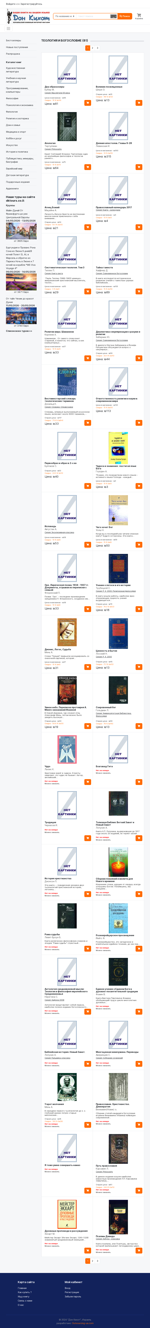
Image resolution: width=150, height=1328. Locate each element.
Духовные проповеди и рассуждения (66, 1231)
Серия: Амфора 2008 (54, 1000)
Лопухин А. (102, 827)
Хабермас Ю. (103, 337)
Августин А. (51, 529)
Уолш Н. (100, 530)
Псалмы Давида (105, 1236)
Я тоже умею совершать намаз (62, 1165)
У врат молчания (54, 1104)
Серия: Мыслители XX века (57, 93)
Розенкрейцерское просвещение (115, 935)
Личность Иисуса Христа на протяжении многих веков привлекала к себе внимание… (65, 216)
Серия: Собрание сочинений (109, 1058)
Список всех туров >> (19, 330)
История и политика (17, 151)
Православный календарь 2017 (114, 207)
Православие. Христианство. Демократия (113, 1105)
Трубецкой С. (103, 588)
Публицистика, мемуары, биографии (20, 160)
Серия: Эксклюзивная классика (59, 532)
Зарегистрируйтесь (31, 3)
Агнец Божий (52, 207)
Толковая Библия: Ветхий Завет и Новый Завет (115, 823)
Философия (12, 98)
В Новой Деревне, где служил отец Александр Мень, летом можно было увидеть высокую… (63, 715)
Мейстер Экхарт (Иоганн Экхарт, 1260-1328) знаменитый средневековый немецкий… (66, 1238)
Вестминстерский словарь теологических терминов (60, 399)
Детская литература (17, 175)
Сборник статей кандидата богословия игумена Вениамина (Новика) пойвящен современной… (116, 1115)
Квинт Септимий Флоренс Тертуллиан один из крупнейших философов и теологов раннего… (66, 156)
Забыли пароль (73, 1296)
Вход (67, 1288)
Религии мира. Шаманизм (59, 331)
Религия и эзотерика (17, 118)
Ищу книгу (23, 1296)
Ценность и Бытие (106, 650)
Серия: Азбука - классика (108, 1239)
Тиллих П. (50, 270)
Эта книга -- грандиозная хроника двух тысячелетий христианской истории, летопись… (64, 887)
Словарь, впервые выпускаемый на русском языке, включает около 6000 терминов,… (67, 413)
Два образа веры (54, 86)
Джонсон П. (51, 881)
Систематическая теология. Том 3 (64, 267)
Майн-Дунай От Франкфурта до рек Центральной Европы (21, 226)
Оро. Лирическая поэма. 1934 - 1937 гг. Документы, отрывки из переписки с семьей (67, 587)
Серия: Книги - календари (108, 210)
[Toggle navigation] (8, 28)
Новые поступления (17, 47)
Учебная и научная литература (16, 80)
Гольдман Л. (102, 710)
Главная (22, 1288)
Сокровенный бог (106, 707)
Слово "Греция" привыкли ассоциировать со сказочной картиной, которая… (67, 657)
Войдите (11, 3)
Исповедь (50, 526)
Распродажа (13, 53)
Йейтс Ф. (100, 938)
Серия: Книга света (54, 273)
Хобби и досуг (14, 138)
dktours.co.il (15, 200)
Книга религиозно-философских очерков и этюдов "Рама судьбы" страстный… (66, 942)
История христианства (58, 878)
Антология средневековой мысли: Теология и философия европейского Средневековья (66, 991)
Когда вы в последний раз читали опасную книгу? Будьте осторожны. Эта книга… (117, 535)
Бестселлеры (13, 40)
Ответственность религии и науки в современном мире (116, 399)
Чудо (47, 766)
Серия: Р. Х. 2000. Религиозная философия (116, 591)
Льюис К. (49, 769)
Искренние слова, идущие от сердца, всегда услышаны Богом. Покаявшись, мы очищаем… (118, 886)
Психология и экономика (19, 105)
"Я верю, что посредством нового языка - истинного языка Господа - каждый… (117, 476)
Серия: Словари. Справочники (59, 407)
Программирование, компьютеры (17, 90)
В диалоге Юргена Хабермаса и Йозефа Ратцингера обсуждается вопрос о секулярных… (116, 347)
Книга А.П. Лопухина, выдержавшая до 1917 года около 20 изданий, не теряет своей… (117, 832)
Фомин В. (101, 994)
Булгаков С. (51, 466)
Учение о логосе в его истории (113, 585)
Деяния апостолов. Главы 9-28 (114, 143)
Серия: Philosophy (53, 149)
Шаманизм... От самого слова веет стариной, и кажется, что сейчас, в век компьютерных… (64, 340)
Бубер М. (49, 89)
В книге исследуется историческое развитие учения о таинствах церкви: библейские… (115, 280)
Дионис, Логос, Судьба (58, 649)
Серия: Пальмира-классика (57, 1058)
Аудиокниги (12, 188)
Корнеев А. (50, 334)
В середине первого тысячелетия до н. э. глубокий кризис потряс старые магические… (65, 1113)
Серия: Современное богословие (112, 273)
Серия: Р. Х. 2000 (104, 657)
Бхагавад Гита (104, 766)
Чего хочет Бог (104, 527)
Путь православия (106, 1165)
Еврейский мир (14, 168)
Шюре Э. (100, 89)
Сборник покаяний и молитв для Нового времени (114, 879)
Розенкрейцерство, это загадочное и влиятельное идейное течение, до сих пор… (118, 943)
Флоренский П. (52, 592)
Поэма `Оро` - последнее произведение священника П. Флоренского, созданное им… (67, 597)
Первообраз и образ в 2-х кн (61, 463)
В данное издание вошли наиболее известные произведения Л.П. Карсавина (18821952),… (116, 1178)
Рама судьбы (52, 934)
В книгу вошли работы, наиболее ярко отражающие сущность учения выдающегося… (115, 598)
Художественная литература (15, 70)
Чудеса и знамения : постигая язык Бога (116, 467)
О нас (21, 1304)
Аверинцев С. (103, 1055)
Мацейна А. (51, 210)
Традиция (50, 822)
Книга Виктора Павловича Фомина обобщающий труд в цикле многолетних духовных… (116, 1000)
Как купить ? (25, 1292)
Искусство (12, 145)
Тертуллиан (51, 146)
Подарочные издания (18, 181)
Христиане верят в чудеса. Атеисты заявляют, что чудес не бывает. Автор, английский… (64, 775)
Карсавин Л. (102, 1168)
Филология (12, 111)
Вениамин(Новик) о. (106, 1109)
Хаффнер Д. (102, 270)
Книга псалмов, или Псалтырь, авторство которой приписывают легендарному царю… (118, 1245)
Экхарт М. (50, 1233)
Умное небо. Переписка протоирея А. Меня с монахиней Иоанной (66, 708)
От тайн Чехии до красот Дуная (21, 312)
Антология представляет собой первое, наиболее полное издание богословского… (66, 1006)
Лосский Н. (102, 653)
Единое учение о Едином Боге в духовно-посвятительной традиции (117, 990)
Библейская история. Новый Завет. (65, 1052)
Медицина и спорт (16, 131)
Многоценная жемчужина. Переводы (117, 1052)
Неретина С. (51, 996)
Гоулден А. (101, 471)
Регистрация (72, 1292)
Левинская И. (103, 146)
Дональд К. (51, 404)
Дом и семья (13, 125)
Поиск (125, 16)
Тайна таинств (104, 267)
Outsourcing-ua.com (83, 1323)
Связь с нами (25, 1300)
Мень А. (49, 652)
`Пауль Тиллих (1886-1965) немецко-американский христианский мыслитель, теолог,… (65, 280)
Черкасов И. (51, 825)
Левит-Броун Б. (53, 937)
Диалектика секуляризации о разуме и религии (118, 332)
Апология (50, 143)
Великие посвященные (109, 86)
